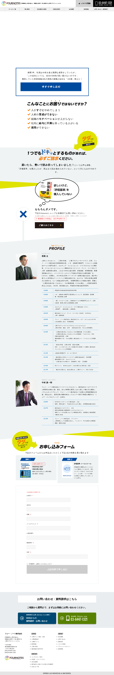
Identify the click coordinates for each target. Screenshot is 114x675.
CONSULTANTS (56, 9)
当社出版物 (34, 661)
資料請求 (60, 641)
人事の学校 (34, 646)
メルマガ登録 (85, 3)
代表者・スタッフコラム (38, 659)
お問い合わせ (61, 639)
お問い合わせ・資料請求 (101, 9)
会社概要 (71, 9)
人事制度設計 (35, 639)
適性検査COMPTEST (37, 649)
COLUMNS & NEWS (42, 9)
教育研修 (33, 644)
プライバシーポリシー (64, 646)
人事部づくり (35, 641)
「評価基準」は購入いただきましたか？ (40, 564)
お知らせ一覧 (35, 666)
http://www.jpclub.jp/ (78, 325)
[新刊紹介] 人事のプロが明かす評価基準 (42, 664)
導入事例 (27, 9)
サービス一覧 (12, 9)
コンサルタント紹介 (36, 657)
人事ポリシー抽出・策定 (38, 636)
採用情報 (86, 9)
